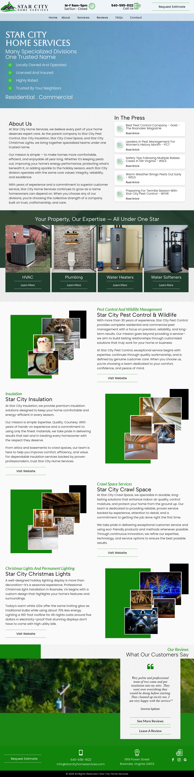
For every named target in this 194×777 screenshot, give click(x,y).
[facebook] (172, 760)
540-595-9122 (81, 760)
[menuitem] (53, 18)
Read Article (132, 133)
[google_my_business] (185, 760)
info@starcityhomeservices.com (81, 764)
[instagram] (179, 760)
